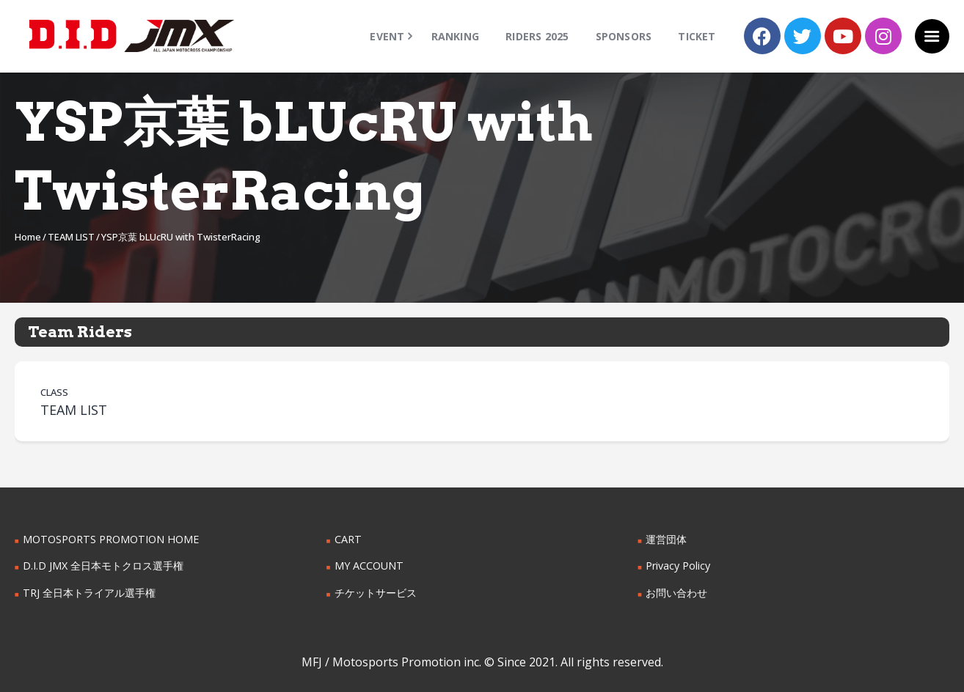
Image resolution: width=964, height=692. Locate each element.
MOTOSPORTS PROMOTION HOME (109, 539)
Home (28, 236)
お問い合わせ (676, 593)
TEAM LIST (71, 236)
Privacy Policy (678, 566)
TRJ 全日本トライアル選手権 (89, 593)
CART (348, 539)
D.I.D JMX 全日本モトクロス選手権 (103, 566)
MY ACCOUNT (369, 566)
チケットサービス (376, 593)
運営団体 (666, 539)
